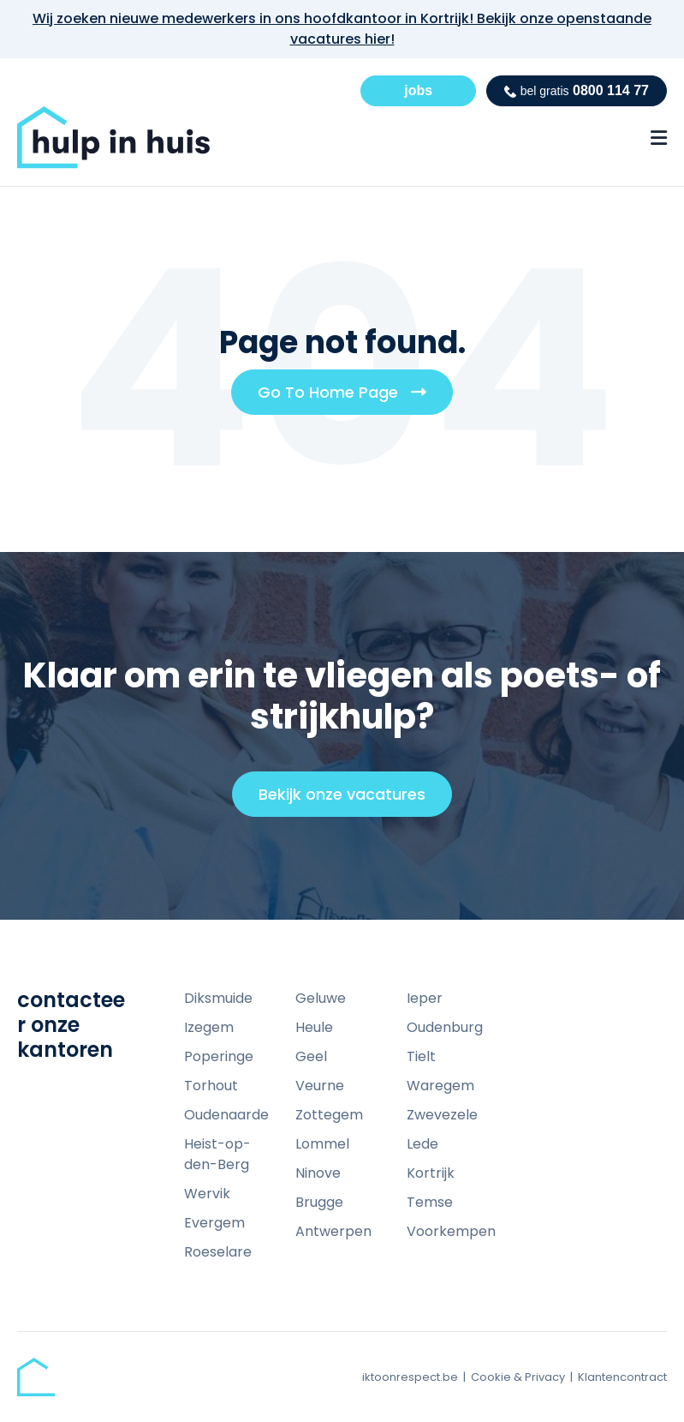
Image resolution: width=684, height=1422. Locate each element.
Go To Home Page (348, 398)
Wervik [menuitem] (207, 1193)
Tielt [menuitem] (421, 1056)
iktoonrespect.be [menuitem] (410, 1377)
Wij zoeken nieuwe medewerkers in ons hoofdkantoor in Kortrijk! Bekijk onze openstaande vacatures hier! (342, 29)
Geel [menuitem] (311, 1056)
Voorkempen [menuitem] (451, 1231)
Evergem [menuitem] (214, 1223)
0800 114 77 (576, 90)
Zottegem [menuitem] (329, 1115)
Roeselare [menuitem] (218, 1252)
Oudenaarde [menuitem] (226, 1115)
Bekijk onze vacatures (350, 800)
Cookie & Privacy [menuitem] (518, 1377)
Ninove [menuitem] (318, 1173)
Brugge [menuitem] (319, 1202)
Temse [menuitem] (430, 1202)
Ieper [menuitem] (425, 998)
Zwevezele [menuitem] (442, 1115)
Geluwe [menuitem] (320, 998)
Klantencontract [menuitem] (622, 1377)
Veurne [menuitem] (319, 1085)
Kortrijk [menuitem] (431, 1173)
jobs (418, 90)
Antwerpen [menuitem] (333, 1231)
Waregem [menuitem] (440, 1085)
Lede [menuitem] (422, 1144)
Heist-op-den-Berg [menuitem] (217, 1154)
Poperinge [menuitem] (218, 1056)
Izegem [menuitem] (209, 1027)
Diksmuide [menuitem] (218, 998)
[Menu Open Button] (659, 138)
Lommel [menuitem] (322, 1144)
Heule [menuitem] (314, 1027)
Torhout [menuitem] (211, 1085)
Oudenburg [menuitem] (445, 1027)
